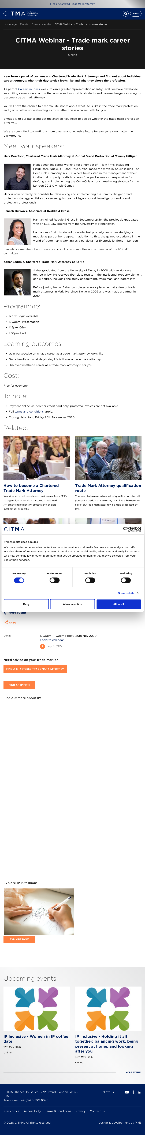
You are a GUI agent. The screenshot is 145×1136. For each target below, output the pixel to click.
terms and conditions (29, 412)
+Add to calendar (52, 641)
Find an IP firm (19, 686)
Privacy (80, 1112)
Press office (11, 1112)
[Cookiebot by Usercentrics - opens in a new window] (125, 529)
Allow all (118, 604)
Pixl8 (138, 1123)
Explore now (19, 940)
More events (18, 613)
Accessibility (32, 1112)
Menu (136, 14)
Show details (126, 593)
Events (24, 25)
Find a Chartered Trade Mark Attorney (72, 3)
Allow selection (72, 604)
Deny (26, 604)
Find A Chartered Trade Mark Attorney (35, 670)
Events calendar (41, 25)
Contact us (97, 1112)
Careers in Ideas (29, 90)
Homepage (10, 25)
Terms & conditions (58, 1112)
